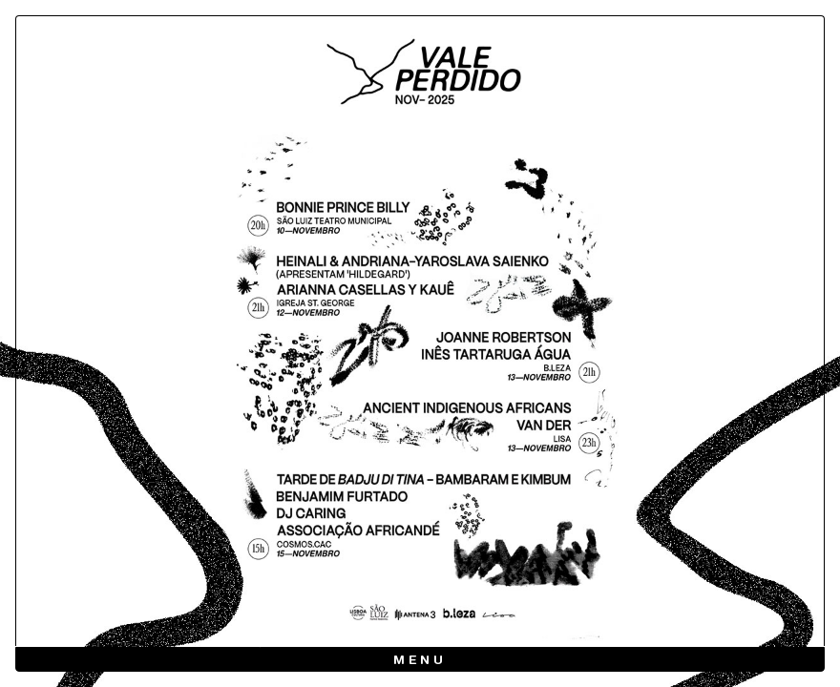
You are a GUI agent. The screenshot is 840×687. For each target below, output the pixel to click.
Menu (420, 661)
